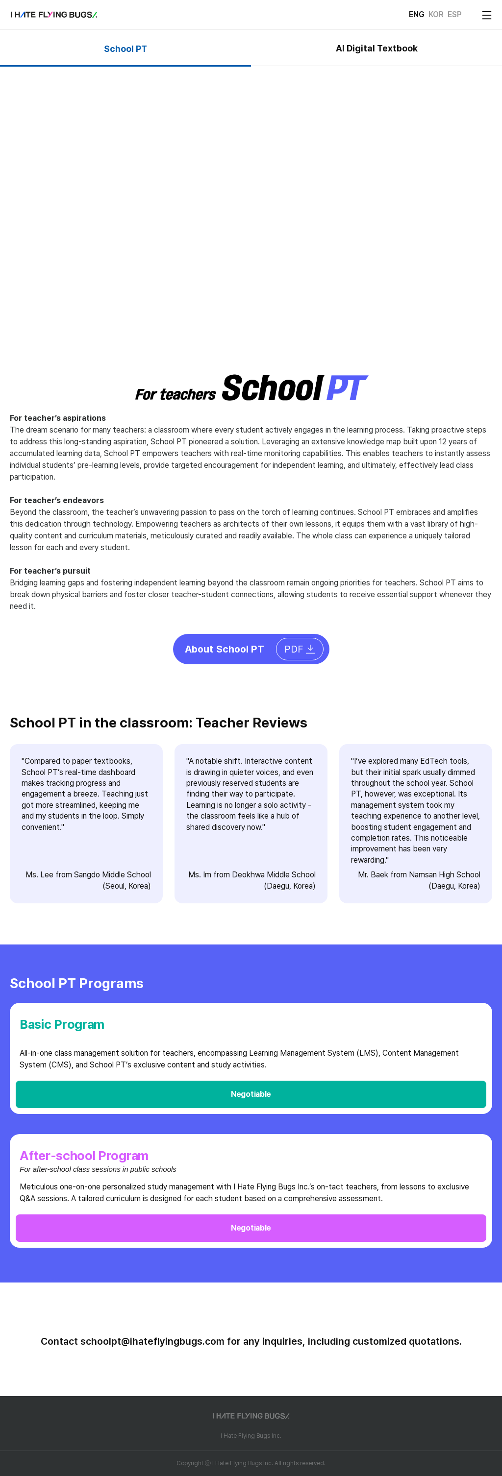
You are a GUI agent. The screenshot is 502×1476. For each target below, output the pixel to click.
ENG (417, 14)
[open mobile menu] (486, 15)
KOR (436, 14)
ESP (455, 14)
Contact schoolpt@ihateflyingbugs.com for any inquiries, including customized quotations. (251, 1341)
